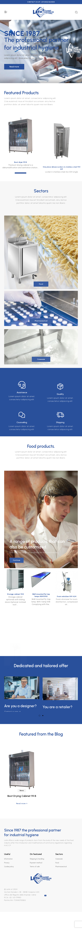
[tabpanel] (22, 693)
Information (8, 859)
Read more (14, 67)
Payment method (36, 863)
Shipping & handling (37, 859)
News (22, 841)
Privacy (6, 863)
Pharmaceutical (61, 867)
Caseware (59, 859)
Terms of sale (35, 867)
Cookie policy (9, 867)
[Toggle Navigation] (5, 11)
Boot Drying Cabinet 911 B (21, 846)
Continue (16, 648)
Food (57, 863)
